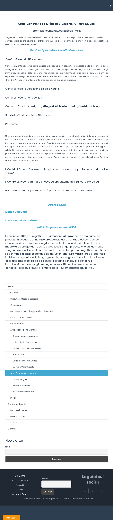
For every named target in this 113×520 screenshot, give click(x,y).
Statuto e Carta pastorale (24, 298)
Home (11, 286)
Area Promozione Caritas (23, 329)
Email (8, 446)
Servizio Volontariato (24, 366)
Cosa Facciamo (16, 323)
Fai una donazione (19, 410)
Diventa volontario (20, 416)
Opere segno (20, 379)
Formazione (19, 354)
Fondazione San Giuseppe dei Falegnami (31, 311)
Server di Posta (20, 494)
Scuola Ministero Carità (25, 360)
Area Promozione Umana (23, 373)
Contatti (12, 428)
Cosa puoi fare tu (17, 404)
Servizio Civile (17, 422)
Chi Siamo (13, 292)
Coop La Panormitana (21, 317)
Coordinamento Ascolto (25, 335)
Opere (20, 489)
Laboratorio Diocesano (25, 342)
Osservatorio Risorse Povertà (28, 348)
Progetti (14, 397)
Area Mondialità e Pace (22, 391)
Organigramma (18, 305)
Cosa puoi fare (20, 480)
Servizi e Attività (21, 385)
